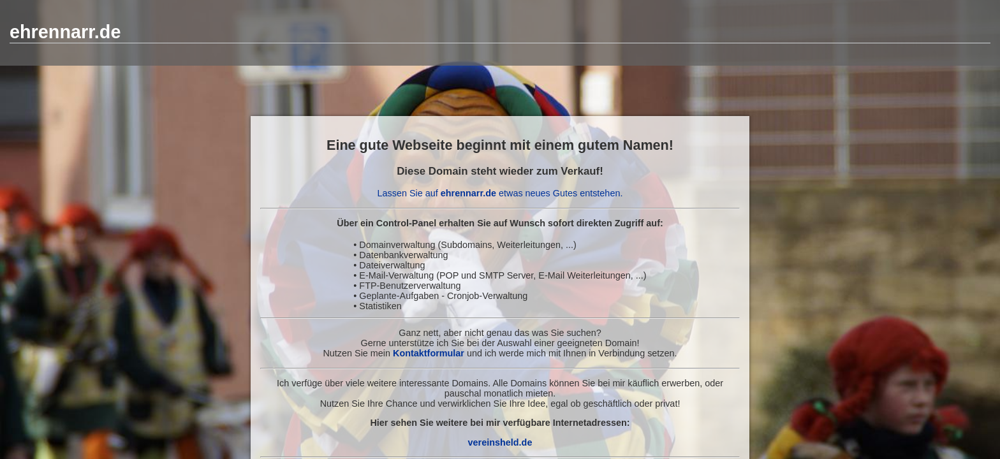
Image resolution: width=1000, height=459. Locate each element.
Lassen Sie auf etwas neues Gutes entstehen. (500, 193)
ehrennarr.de (65, 32)
